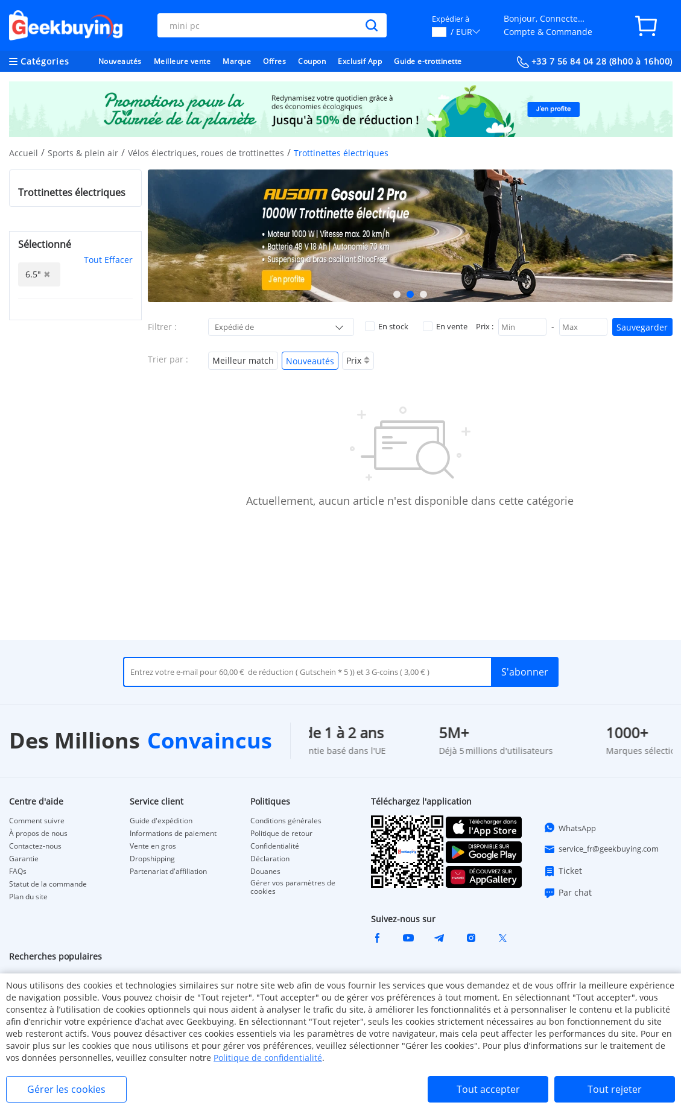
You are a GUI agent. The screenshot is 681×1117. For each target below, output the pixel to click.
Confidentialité (274, 846)
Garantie (24, 859)
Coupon (312, 61)
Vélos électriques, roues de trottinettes (206, 153)
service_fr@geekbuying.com (601, 849)
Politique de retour (281, 833)
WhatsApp (569, 827)
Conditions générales (285, 821)
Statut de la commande (48, 884)
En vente (445, 326)
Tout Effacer (108, 259)
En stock (386, 326)
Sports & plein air (83, 153)
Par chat (567, 893)
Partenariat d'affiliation (168, 871)
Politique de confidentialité (268, 1057)
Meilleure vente (182, 61)
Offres (274, 61)
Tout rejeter (615, 1089)
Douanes (265, 871)
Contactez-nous (35, 846)
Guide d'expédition (161, 821)
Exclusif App (360, 61)
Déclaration (270, 859)
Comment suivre (37, 821)
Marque (237, 61)
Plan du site (28, 897)
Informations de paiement (173, 833)
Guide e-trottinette (428, 61)
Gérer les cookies (66, 1089)
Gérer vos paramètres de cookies (292, 887)
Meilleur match (243, 360)
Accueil (23, 153)
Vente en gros (153, 846)
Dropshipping (152, 859)
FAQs (18, 871)
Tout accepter (488, 1089)
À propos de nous (38, 833)
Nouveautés (120, 61)
